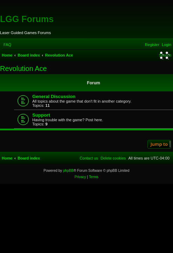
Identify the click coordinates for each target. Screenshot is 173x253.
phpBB (68, 171)
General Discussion (53, 96)
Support (41, 115)
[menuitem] (7, 44)
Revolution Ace (23, 68)
